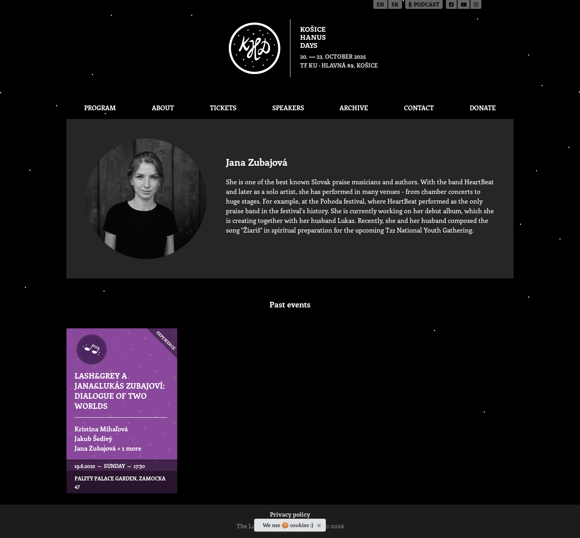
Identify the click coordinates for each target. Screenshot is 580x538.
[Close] (320, 524)
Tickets (223, 107)
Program (100, 107)
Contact (419, 107)
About (163, 107)
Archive (354, 107)
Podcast (423, 5)
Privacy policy (290, 515)
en (380, 5)
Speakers (288, 107)
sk (395, 5)
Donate (483, 107)
